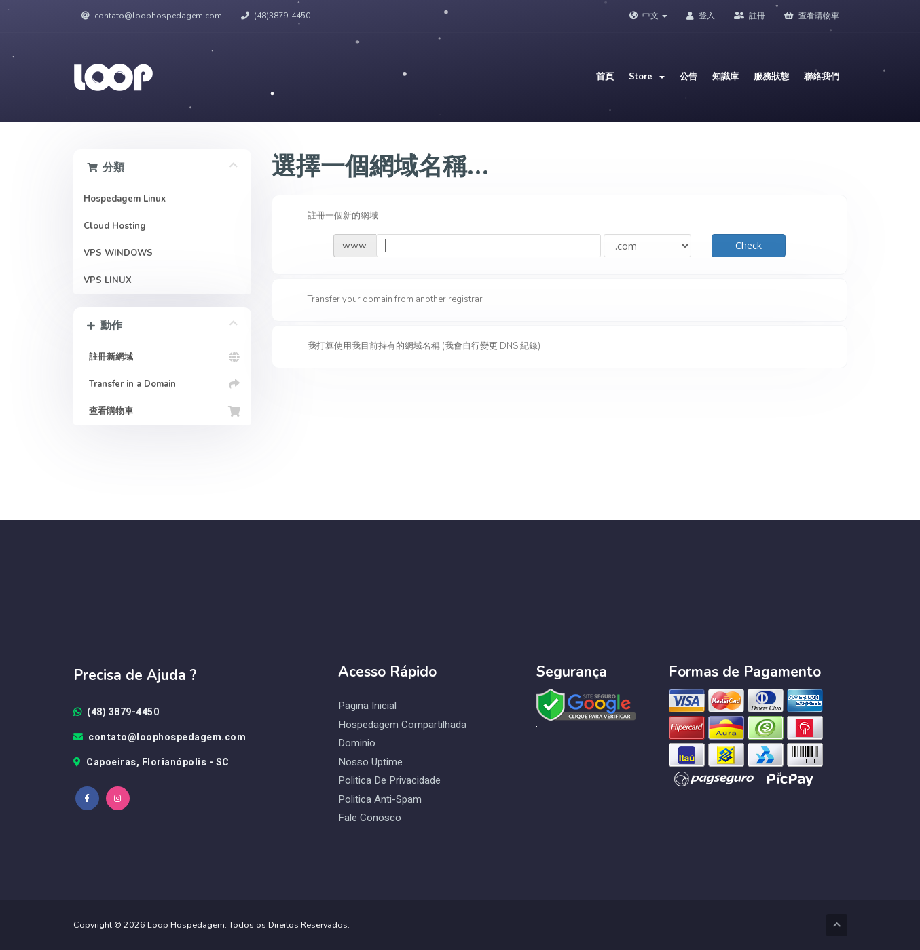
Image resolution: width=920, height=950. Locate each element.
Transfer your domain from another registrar (384, 299)
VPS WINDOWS (118, 253)
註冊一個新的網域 (332, 216)
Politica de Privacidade (389, 781)
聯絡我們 (821, 77)
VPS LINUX (108, 280)
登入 (700, 15)
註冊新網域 (163, 357)
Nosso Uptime (370, 762)
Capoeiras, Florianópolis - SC (151, 763)
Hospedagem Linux (125, 199)
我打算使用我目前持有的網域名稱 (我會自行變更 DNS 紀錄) (413, 346)
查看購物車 (811, 15)
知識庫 (725, 77)
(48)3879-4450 (275, 15)
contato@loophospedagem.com (151, 15)
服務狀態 (771, 77)
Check (748, 245)
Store (647, 77)
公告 (688, 77)
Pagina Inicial (367, 706)
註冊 (749, 15)
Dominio (356, 743)
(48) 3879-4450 (116, 712)
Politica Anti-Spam (380, 800)
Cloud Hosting (115, 226)
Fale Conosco (369, 818)
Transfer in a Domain (163, 384)
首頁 (605, 77)
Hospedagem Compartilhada (402, 725)
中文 (648, 15)
